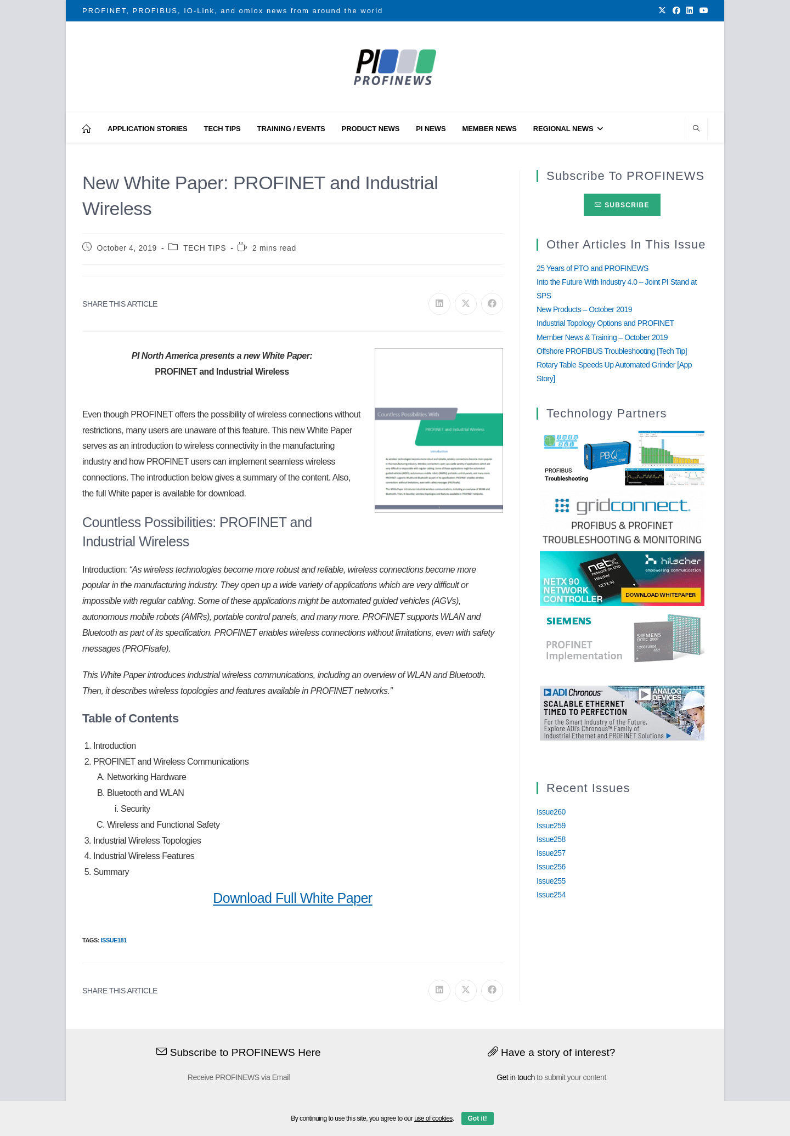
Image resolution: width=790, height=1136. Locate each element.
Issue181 (113, 940)
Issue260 (551, 811)
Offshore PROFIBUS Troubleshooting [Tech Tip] (612, 351)
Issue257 (551, 853)
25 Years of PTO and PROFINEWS (592, 268)
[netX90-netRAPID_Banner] (622, 578)
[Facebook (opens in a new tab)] (676, 10)
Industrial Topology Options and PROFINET (605, 323)
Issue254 (551, 894)
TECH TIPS (204, 248)
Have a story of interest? (552, 1052)
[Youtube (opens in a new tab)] (702, 10)
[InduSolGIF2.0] (622, 457)
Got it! (477, 1118)
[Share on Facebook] (492, 304)
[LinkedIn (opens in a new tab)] (689, 10)
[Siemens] (622, 638)
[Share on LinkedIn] (439, 304)
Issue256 (551, 866)
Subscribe (622, 205)
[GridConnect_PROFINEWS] (622, 517)
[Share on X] (466, 304)
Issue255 (551, 881)
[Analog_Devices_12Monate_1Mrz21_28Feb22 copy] (622, 712)
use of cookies (433, 1118)
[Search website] (696, 129)
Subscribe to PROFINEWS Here (238, 1052)
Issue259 (551, 825)
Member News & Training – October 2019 (602, 337)
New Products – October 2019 (584, 309)
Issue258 (551, 839)
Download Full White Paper (292, 898)
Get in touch (515, 1077)
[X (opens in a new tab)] (662, 10)
